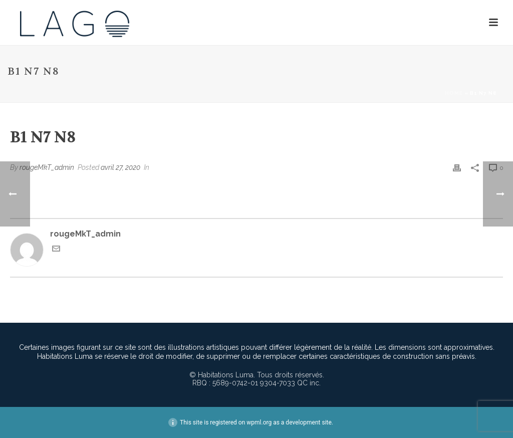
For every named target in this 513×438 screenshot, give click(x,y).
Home (454, 93)
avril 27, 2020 (120, 167)
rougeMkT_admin (47, 167)
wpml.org (259, 422)
